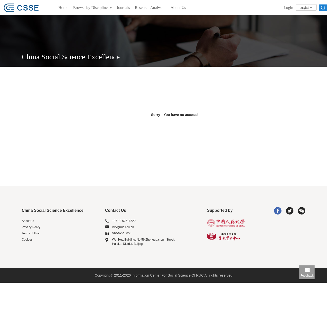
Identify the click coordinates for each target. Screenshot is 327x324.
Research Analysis (149, 7)
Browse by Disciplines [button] (92, 7)
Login (288, 7)
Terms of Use (31, 233)
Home (63, 7)
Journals (123, 7)
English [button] (306, 7)
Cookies (27, 239)
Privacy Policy (31, 227)
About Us (178, 7)
